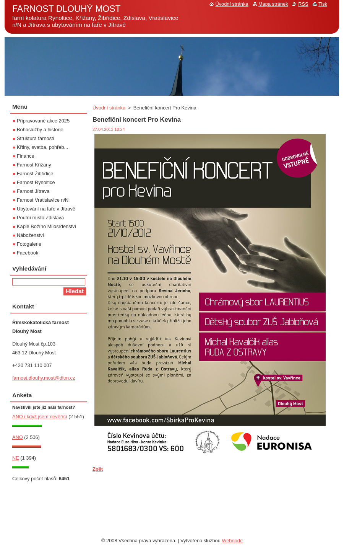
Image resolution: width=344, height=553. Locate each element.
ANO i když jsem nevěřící (39, 416)
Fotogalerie (29, 244)
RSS (303, 4)
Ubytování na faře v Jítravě (46, 209)
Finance (25, 156)
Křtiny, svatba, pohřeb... (42, 147)
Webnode (232, 540)
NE (15, 458)
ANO (17, 437)
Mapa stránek (273, 4)
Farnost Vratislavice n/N (42, 200)
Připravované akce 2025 (43, 121)
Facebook (27, 253)
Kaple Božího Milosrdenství (46, 226)
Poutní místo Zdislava (40, 217)
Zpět (97, 469)
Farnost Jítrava (33, 191)
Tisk (322, 4)
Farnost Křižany (34, 165)
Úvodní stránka (108, 108)
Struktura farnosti (35, 138)
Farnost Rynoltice (36, 182)
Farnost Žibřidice (35, 173)
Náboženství (30, 235)
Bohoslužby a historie (40, 129)
